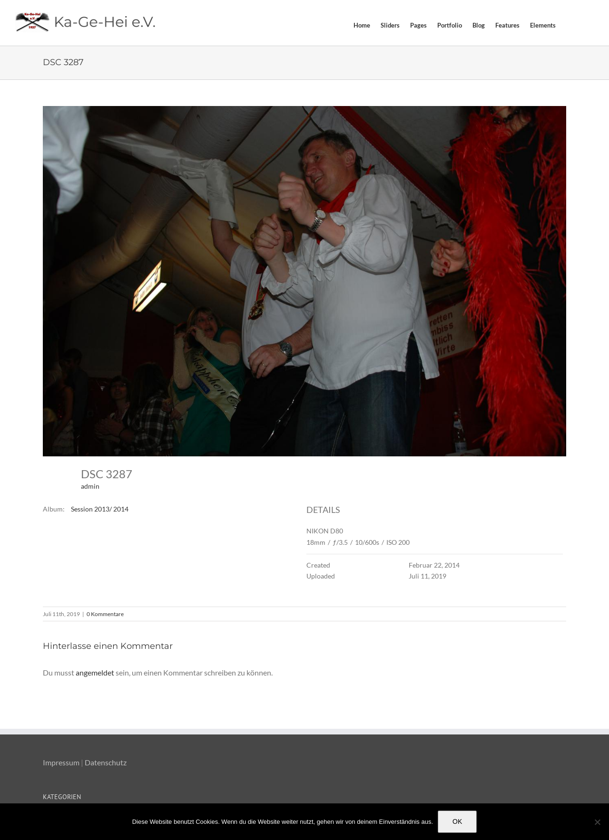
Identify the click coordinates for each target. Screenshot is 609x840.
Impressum (61, 762)
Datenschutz (106, 762)
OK (457, 821)
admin (90, 486)
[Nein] (597, 822)
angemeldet (95, 672)
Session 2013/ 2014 (99, 509)
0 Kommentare (105, 614)
